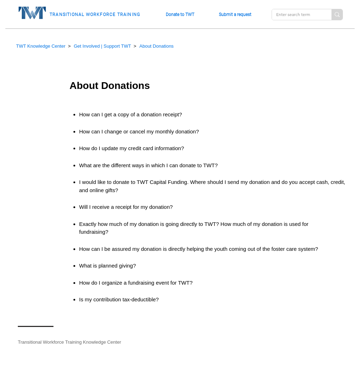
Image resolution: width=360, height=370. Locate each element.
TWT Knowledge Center (41, 46)
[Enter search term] (296, 14)
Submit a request (235, 14)
